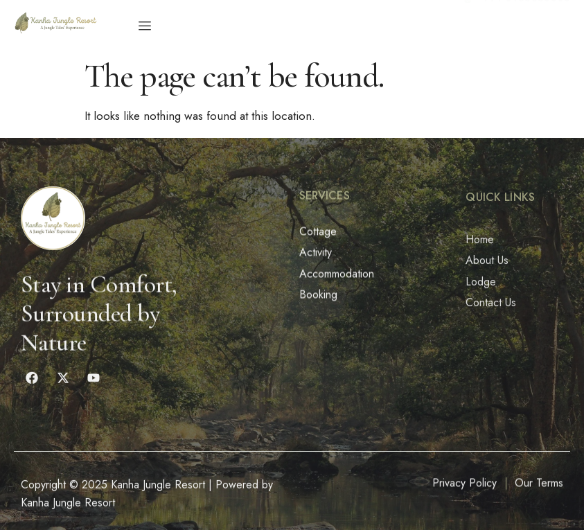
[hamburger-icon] (145, 26)
